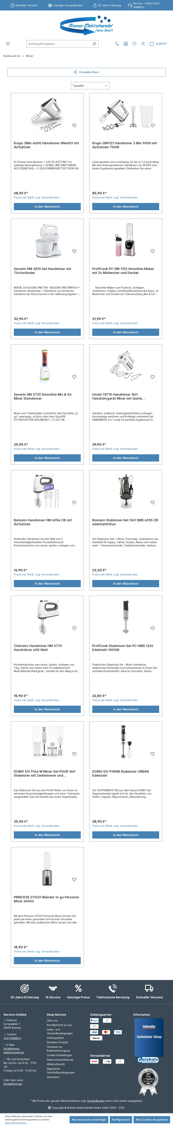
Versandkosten (96, 1100)
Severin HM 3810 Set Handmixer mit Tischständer (42, 271)
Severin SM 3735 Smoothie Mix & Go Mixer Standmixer (43, 396)
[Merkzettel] (134, 43)
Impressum (53, 1077)
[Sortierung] (90, 85)
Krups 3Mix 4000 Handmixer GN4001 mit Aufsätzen (46, 145)
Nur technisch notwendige (89, 1119)
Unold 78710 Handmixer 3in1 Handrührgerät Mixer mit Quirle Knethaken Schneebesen (117, 396)
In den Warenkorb (47, 206)
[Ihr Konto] (143, 43)
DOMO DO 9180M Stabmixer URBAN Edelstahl (120, 773)
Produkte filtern (86, 72)
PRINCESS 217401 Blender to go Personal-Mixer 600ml (47, 899)
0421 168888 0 (12, 1038)
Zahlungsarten (55, 1037)
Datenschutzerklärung (60, 1059)
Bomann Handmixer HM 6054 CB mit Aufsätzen (43, 522)
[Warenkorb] (158, 43)
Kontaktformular (13, 1083)
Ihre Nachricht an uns (59, 1025)
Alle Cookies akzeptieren (152, 1119)
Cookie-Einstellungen (59, 1055)
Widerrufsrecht (56, 1064)
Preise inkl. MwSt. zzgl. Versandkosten (36, 197)
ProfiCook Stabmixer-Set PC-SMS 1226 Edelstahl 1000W (122, 648)
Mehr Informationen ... (16, 1122)
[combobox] (58, 43)
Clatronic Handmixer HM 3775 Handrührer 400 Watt (38, 648)
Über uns (52, 1020)
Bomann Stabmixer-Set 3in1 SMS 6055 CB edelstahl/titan (125, 522)
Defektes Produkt (57, 1042)
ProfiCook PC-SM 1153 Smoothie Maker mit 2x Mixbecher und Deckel (123, 271)
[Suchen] (94, 43)
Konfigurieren (121, 1119)
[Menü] (8, 43)
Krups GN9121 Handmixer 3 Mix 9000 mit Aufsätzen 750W (124, 145)
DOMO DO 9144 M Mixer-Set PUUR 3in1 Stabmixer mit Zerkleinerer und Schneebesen (44, 774)
